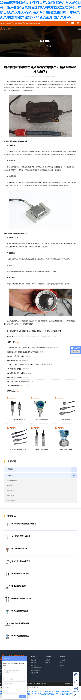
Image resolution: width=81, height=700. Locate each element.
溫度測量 (33, 665)
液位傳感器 (10, 485)
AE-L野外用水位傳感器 (18, 377)
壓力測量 (33, 660)
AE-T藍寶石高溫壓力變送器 (21, 598)
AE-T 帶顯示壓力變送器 (20, 573)
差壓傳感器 (10, 490)
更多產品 (42, 475)
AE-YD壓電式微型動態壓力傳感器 (23, 523)
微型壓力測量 (34, 672)
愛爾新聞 (42, 469)
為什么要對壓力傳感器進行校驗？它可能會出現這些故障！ (35, 337)
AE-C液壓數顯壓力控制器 (19, 373)
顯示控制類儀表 (35, 670)
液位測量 (33, 662)
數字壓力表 (10, 495)
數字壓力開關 (11, 500)
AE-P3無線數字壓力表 (19, 548)
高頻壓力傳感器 (12, 480)
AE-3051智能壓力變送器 (20, 635)
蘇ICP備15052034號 (40, 683)
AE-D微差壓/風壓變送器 (20, 623)
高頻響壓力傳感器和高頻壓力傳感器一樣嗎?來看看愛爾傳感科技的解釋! (33, 347)
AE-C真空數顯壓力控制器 (19, 356)
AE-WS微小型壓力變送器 (20, 561)
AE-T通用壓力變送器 (19, 586)
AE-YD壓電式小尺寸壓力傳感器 (21, 381)
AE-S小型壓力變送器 (17, 385)
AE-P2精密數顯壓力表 (17, 360)
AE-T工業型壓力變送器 (19, 611)
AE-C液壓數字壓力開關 (18, 368)
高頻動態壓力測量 (36, 667)
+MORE (17, 342)
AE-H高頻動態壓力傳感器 (20, 536)
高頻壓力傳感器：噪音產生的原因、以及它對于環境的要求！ (30, 364)
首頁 (39, 46)
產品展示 (34, 656)
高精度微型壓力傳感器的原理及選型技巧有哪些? (26, 352)
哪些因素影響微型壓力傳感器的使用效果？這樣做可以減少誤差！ (38, 331)
